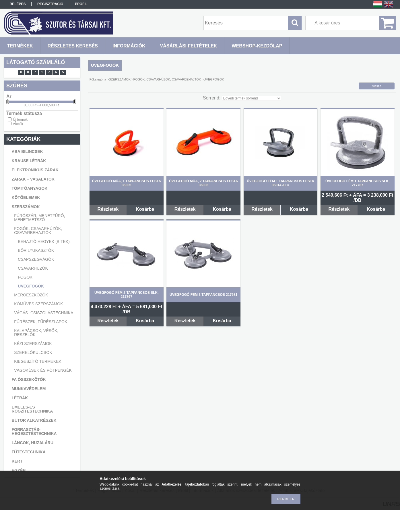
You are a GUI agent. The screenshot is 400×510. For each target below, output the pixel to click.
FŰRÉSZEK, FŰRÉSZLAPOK (40, 321)
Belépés (18, 4)
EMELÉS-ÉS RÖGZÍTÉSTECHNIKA (32, 409)
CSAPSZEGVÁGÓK (36, 259)
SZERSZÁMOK (26, 206)
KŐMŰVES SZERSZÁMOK (38, 304)
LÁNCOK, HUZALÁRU (32, 442)
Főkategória (98, 79)
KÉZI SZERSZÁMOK (33, 343)
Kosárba (145, 209)
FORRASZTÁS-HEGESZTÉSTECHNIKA (34, 431)
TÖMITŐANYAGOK (30, 188)
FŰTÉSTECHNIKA (29, 452)
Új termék (20, 120)
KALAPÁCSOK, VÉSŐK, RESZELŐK (36, 332)
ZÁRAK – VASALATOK (33, 179)
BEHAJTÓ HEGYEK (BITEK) (43, 241)
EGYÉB (19, 470)
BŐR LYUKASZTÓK (36, 250)
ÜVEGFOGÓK (31, 286)
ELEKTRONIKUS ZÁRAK (35, 170)
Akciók (18, 124)
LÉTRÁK (20, 398)
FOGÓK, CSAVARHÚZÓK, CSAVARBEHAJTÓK (38, 230)
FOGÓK (25, 277)
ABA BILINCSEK (27, 151)
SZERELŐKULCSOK (33, 352)
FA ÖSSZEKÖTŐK (29, 379)
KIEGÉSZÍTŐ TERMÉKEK (37, 361)
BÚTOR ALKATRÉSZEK (34, 420)
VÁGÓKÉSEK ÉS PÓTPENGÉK (43, 370)
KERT (17, 461)
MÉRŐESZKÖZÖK (31, 295)
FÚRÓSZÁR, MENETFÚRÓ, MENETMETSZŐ (39, 217)
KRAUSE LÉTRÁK (29, 160)
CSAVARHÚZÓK (33, 268)
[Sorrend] (251, 98)
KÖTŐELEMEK (26, 197)
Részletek (108, 209)
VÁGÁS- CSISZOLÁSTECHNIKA (43, 312)
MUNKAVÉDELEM (29, 388)
